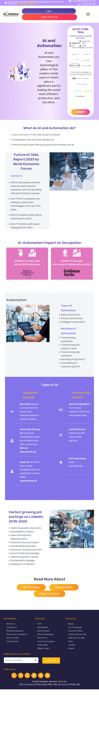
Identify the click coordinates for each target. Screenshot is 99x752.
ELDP (39, 623)
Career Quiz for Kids (77, 634)
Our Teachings (75, 627)
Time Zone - (81, 96)
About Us (10, 623)
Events (71, 648)
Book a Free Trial (49, 17)
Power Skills (42, 645)
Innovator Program (46, 641)
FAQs (70, 641)
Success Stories (75, 631)
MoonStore (42, 638)
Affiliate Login (43, 648)
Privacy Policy (12, 638)
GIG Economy (31, 587)
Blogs (70, 623)
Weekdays (78, 91)
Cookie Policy (12, 641)
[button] (88, 14)
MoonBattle (42, 627)
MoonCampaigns (45, 634)
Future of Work (50, 593)
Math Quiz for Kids (76, 638)
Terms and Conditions (16, 634)
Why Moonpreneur (14, 631)
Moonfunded (43, 631)
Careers (72, 645)
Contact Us (11, 627)
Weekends (88, 91)
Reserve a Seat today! (27, 4)
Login (49, 11)
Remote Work (64, 587)
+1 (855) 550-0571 (88, 4)
